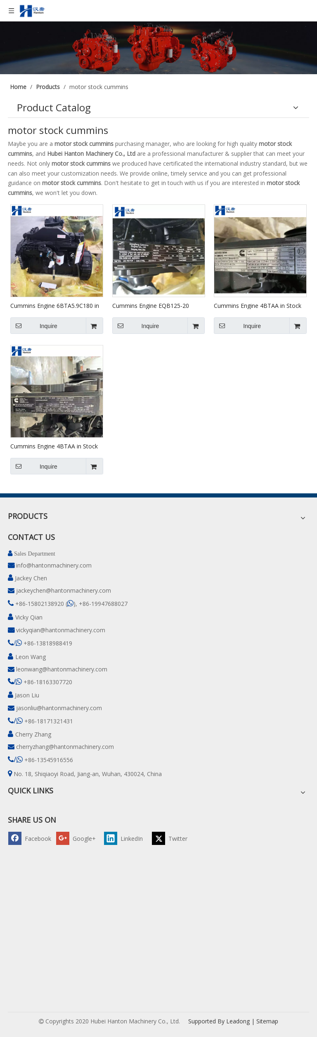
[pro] (158, 47)
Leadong (238, 1021)
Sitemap (267, 1021)
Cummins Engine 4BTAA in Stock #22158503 (257, 305)
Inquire (33, 325)
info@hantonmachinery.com (54, 565)
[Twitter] (174, 838)
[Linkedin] (126, 838)
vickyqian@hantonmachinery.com (60, 630)
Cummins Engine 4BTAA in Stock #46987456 (54, 446)
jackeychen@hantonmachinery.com (63, 590)
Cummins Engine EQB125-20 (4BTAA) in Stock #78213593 (150, 305)
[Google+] (79, 838)
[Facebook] (31, 838)
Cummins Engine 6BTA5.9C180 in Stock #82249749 (54, 305)
